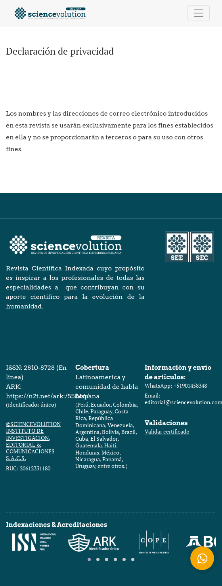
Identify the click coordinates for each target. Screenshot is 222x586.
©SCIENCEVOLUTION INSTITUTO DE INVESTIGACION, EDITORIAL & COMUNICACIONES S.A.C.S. (33, 441)
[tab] (89, 559)
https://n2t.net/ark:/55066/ (47, 396)
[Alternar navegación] (199, 13)
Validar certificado (167, 431)
